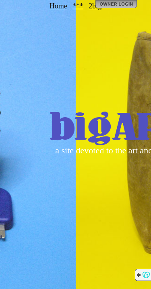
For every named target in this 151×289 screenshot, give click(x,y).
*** (77, 6)
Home (58, 6)
